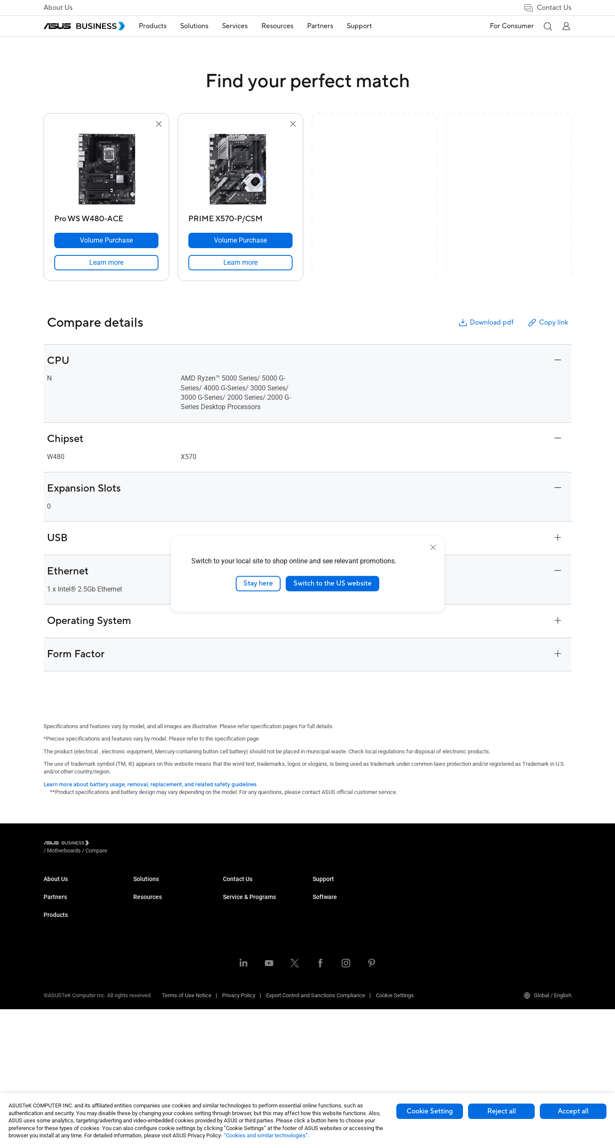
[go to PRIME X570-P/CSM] (240, 170)
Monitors (144, 925)
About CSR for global (68, 899)
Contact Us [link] (547, 8)
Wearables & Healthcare (162, 1028)
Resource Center (333, 887)
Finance (232, 997)
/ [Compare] (142, 844)
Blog (318, 912)
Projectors (145, 938)
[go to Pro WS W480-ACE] (106, 170)
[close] (433, 547)
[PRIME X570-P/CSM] (240, 216)
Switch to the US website (332, 583)
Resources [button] (284, 26)
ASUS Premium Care (426, 887)
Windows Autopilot (514, 925)
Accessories (148, 1053)
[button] (547, 26)
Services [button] (241, 26)
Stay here (258, 583)
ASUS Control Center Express (527, 912)
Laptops (143, 887)
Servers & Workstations (161, 951)
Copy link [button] (547, 322)
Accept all (573, 1111)
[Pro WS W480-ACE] (106, 216)
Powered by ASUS (423, 912)
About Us (58, 7)
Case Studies (329, 899)
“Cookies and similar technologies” (266, 1135)
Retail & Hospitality (245, 925)
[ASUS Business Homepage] (84, 26)
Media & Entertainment (250, 984)
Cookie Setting (430, 1111)
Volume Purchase (334, 958)
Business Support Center (432, 945)
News (320, 925)
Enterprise (235, 899)
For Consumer (512, 26)
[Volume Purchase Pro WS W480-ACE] (106, 240)
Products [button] (159, 26)
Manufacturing (240, 951)
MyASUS (502, 887)
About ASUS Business (70, 887)
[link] (106, 262)
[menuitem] (159, 26)
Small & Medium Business (254, 887)
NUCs (140, 912)
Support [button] (365, 26)
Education (235, 912)
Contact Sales (329, 970)
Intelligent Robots (154, 1040)
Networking (147, 1002)
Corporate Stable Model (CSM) (438, 899)
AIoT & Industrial (153, 989)
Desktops (145, 899)
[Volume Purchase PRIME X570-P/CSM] (240, 240)
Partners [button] (326, 26)
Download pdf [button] (485, 322)
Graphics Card (150, 976)
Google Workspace (246, 1035)
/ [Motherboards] (110, 844)
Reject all (501, 1111)
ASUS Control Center (516, 899)
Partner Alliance (63, 932)
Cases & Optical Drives (160, 1015)
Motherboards (150, 964)
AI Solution (236, 1022)
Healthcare (236, 938)
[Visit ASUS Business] (68, 844)
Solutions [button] (201, 26)
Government (237, 1010)
